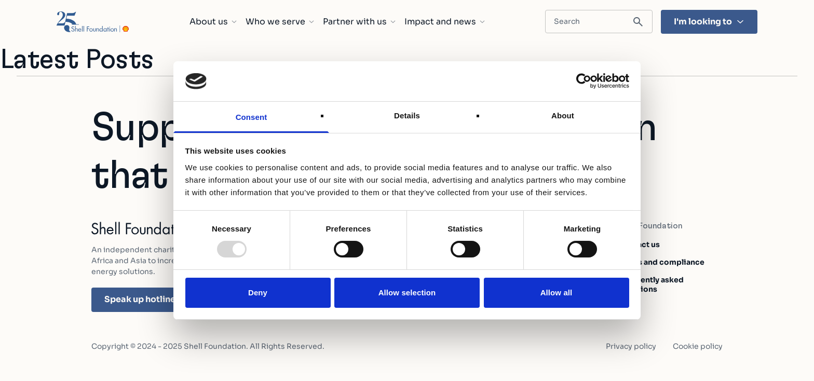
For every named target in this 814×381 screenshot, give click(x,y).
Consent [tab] (251, 117)
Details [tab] (407, 115)
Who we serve (280, 22)
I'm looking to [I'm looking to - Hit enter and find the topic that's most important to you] (709, 21)
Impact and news (444, 22)
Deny (257, 292)
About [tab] (562, 115)
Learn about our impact (668, 366)
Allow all (556, 292)
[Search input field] (599, 21)
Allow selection (407, 292)
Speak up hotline (146, 299)
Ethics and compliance (661, 262)
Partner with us (359, 22)
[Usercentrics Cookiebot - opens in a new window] (583, 81)
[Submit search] (638, 22)
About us (213, 22)
